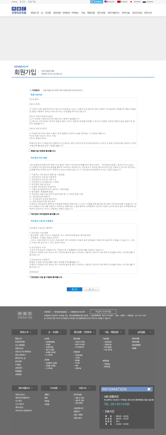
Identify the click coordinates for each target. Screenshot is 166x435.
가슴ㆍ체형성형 (88, 13)
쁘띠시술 (126, 13)
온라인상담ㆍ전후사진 (142, 13)
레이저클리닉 (113, 13)
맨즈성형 (101, 13)
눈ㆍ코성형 (46, 13)
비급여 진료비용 (103, 312)
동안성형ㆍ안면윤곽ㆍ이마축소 (66, 13)
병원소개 (35, 13)
